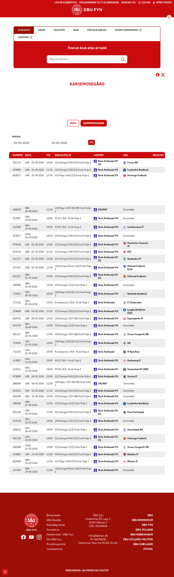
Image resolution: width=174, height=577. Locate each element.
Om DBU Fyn (54, 539)
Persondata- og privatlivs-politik (87, 570)
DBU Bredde (54, 520)
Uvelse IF (132, 376)
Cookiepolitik (54, 549)
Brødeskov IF (134, 259)
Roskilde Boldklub (137, 294)
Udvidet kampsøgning (128, 30)
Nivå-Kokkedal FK (108, 170)
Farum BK (132, 163)
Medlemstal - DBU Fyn (60, 534)
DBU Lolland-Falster (138, 539)
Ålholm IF (132, 461)
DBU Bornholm (142, 520)
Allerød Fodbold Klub (136, 267)
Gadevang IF (134, 361)
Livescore (25, 37)
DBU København (141, 534)
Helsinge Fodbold (136, 175)
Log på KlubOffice (66, 3)
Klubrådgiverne (56, 525)
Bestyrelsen (53, 515)
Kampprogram (93, 123)
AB (128, 343)
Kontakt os (128, 3)
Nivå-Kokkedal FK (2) (108, 162)
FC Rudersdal (134, 303)
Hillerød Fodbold (136, 276)
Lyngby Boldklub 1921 (136, 311)
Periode (16, 137)
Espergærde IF (135, 318)
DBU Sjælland (143, 544)
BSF (129, 252)
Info (73, 123)
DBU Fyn (147, 525)
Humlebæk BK (135, 430)
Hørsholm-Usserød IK (137, 244)
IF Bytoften (133, 352)
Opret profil (162, 2)
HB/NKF (102, 210)
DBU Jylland (144, 530)
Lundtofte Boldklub (137, 170)
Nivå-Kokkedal (106, 303)
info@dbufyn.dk (98, 536)
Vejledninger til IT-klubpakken (99, 3)
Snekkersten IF (135, 227)
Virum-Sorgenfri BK (138, 334)
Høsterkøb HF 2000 (137, 369)
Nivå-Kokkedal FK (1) (108, 276)
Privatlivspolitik (56, 544)
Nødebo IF (132, 454)
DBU (150, 515)
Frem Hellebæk (135, 412)
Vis (91, 142)
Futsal (148, 549)
